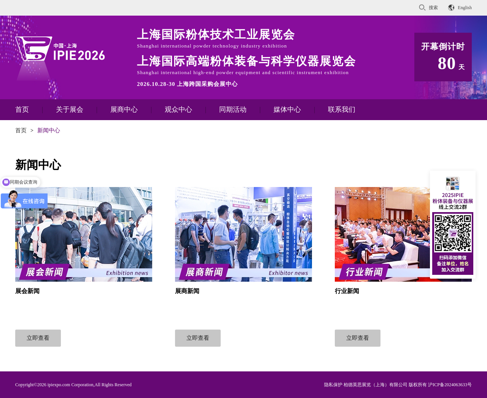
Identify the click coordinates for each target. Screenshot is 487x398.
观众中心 (178, 109)
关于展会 (69, 109)
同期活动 (233, 109)
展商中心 (124, 109)
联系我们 (341, 109)
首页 (22, 109)
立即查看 (38, 338)
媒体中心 (287, 109)
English (465, 7)
